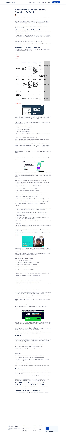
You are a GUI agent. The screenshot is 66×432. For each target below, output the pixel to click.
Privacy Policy (40, 429)
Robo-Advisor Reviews (26, 428)
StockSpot (18, 52)
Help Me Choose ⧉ (56, 2)
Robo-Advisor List (32, 2)
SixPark (17, 56)
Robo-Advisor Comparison (25, 431)
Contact (34, 430)
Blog (15, 7)
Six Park (17, 235)
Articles (49, 2)
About (34, 428)
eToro (17, 58)
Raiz (16, 159)
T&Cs (40, 431)
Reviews (38, 2)
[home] (11, 2)
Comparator (44, 2)
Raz (17, 54)
